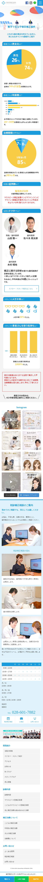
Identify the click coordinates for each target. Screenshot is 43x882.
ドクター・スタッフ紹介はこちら (21, 289)
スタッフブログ (10, 777)
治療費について (10, 838)
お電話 (21, 722)
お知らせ (8, 766)
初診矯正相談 (8, 722)
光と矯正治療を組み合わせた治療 (17, 810)
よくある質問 (9, 851)
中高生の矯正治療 (11, 828)
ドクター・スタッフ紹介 (13, 756)
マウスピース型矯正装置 (13, 800)
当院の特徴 (9, 751)
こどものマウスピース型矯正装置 (17, 805)
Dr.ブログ (8, 772)
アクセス (8, 761)
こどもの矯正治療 (11, 823)
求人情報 (8, 782)
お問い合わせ (35, 722)
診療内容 (8, 795)
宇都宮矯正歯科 (9, 8)
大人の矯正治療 (10, 833)
